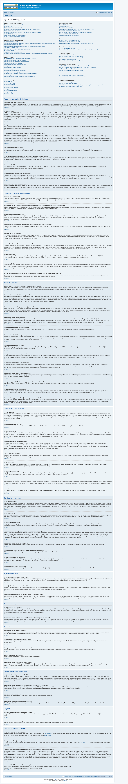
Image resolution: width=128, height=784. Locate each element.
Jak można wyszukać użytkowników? (67, 59)
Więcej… (7, 12)
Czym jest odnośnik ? (69, 35)
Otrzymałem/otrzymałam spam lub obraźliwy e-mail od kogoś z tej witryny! (76, 43)
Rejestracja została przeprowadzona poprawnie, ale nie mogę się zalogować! (22, 29)
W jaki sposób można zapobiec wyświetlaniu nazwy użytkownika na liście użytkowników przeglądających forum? (30, 43)
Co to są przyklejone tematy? (10, 90)
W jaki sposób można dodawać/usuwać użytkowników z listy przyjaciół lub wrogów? (78, 49)
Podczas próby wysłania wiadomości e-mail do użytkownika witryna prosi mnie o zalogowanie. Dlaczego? (28, 53)
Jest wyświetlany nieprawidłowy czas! (12, 44)
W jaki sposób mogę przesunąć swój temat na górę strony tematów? (20, 76)
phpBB (55, 779)
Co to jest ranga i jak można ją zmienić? (13, 52)
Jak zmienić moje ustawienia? (11, 41)
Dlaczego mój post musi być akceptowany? (14, 75)
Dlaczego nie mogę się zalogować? (12, 30)
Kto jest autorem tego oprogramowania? (68, 82)
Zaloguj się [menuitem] (109, 12)
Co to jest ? (68, 33)
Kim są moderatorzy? (64, 26)
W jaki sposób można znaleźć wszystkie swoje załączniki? (72, 77)
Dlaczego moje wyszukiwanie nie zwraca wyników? (71, 56)
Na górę (7, 107)
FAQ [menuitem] (13, 12)
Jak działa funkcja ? (14, 36)
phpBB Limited (48, 733)
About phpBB (47, 735)
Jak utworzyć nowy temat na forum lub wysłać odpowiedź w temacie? (20, 58)
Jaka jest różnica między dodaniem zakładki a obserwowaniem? (74, 65)
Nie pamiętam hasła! (8, 33)
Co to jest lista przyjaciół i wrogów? (67, 48)
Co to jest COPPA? (8, 26)
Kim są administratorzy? (64, 24)
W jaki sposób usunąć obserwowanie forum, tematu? (71, 70)
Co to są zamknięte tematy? (10, 92)
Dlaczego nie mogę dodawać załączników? (14, 69)
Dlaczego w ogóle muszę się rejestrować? (13, 24)
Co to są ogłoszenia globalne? (11, 87)
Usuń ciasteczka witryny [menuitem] (92, 776)
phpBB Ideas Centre (84, 742)
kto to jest (29, 753)
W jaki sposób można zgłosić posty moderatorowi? (15, 72)
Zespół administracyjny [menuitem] (78, 776)
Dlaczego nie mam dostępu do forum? (12, 67)
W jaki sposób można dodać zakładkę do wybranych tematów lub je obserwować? (78, 67)
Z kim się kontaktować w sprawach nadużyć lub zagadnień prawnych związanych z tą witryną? (81, 84)
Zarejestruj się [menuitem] (101, 12)
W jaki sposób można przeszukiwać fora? (68, 54)
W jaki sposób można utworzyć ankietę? (13, 63)
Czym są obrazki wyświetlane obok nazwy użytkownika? (17, 49)
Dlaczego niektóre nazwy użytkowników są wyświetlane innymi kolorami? (76, 32)
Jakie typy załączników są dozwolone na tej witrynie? (71, 75)
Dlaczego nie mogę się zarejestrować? (13, 27)
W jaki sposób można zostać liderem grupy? (69, 30)
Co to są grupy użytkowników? (66, 27)
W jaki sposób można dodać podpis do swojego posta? (16, 61)
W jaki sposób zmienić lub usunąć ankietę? (14, 66)
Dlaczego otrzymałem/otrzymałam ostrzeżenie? (15, 70)
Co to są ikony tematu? (9, 93)
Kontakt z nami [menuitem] (67, 776)
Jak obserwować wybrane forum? (66, 68)
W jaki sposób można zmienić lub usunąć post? (15, 60)
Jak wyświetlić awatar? (9, 50)
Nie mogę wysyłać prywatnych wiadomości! (69, 40)
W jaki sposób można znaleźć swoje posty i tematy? (71, 60)
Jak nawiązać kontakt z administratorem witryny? (70, 86)
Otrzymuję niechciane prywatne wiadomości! (69, 41)
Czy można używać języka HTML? (12, 83)
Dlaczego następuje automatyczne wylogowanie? (15, 35)
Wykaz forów (8, 776)
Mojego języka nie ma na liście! (11, 47)
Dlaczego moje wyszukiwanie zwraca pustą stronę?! (71, 57)
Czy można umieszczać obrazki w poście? (13, 86)
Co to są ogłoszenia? (8, 89)
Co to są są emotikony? (9, 84)
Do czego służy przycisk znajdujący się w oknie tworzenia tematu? (21, 73)
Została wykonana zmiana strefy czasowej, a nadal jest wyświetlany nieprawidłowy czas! (24, 46)
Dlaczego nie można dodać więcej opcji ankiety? (15, 64)
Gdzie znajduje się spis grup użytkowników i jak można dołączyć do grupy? (76, 29)
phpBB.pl (65, 780)
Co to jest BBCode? (8, 81)
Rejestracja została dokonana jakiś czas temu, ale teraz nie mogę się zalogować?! (23, 32)
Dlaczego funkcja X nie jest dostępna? (68, 83)
